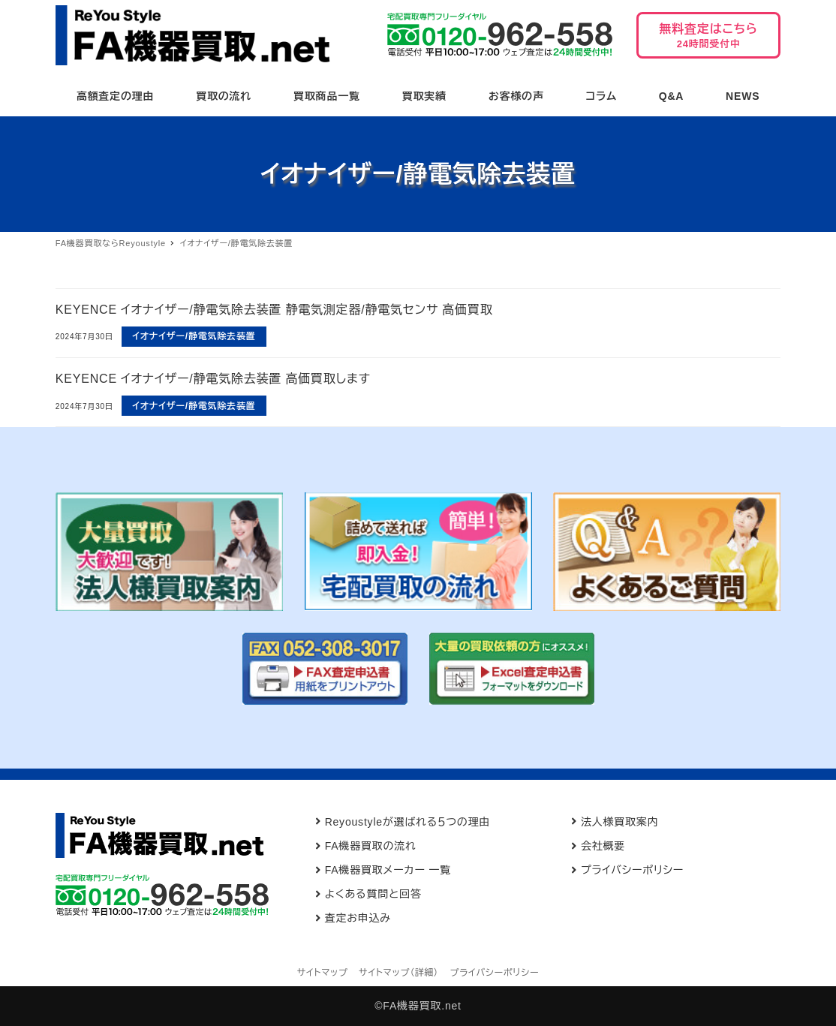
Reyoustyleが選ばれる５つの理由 (408, 822)
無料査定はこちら (708, 41)
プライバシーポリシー (632, 870)
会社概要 (603, 846)
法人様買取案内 (620, 822)
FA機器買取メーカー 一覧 (388, 870)
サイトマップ (322, 972)
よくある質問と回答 (373, 894)
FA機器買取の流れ (370, 846)
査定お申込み (358, 918)
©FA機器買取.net (418, 1006)
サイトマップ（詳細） (399, 972)
